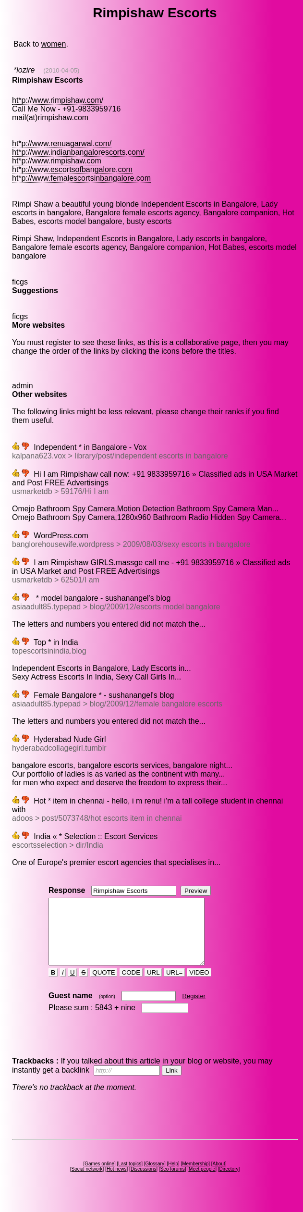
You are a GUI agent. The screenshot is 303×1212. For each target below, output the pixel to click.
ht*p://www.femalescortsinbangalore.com (81, 178)
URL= (174, 985)
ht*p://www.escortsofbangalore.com (72, 169)
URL (153, 985)
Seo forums (172, 1182)
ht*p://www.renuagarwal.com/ (61, 143)
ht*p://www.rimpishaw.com (56, 161)
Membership (195, 1176)
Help (173, 1176)
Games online (99, 1176)
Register (194, 1009)
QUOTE (104, 985)
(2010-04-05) (61, 70)
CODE (131, 985)
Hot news (117, 1182)
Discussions (143, 1182)
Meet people (202, 1182)
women (53, 44)
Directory (228, 1182)
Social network (87, 1182)
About (219, 1176)
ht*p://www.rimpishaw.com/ (57, 100)
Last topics (129, 1176)
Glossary (154, 1176)
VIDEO (199, 985)
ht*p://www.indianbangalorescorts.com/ (78, 152)
